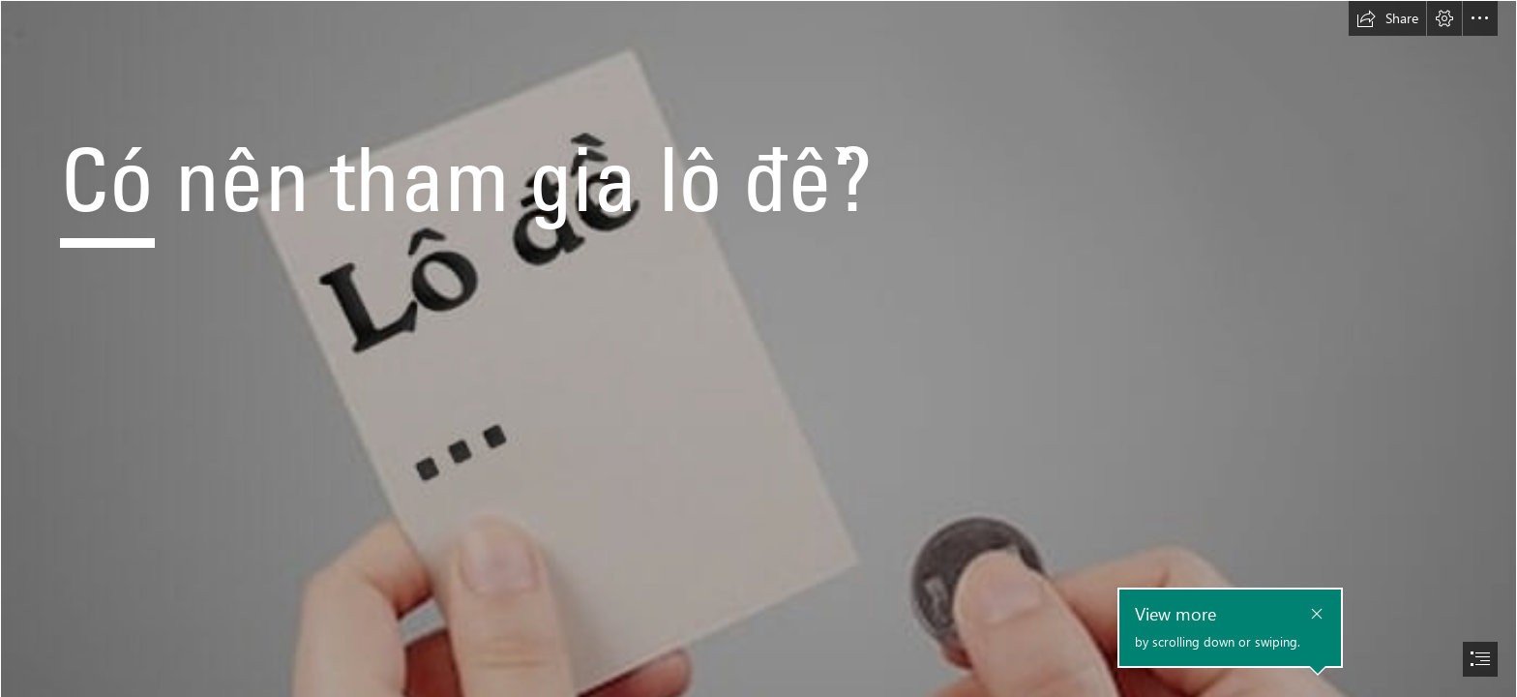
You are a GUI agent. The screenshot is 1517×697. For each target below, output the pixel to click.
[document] (758, 348)
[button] (1387, 18)
